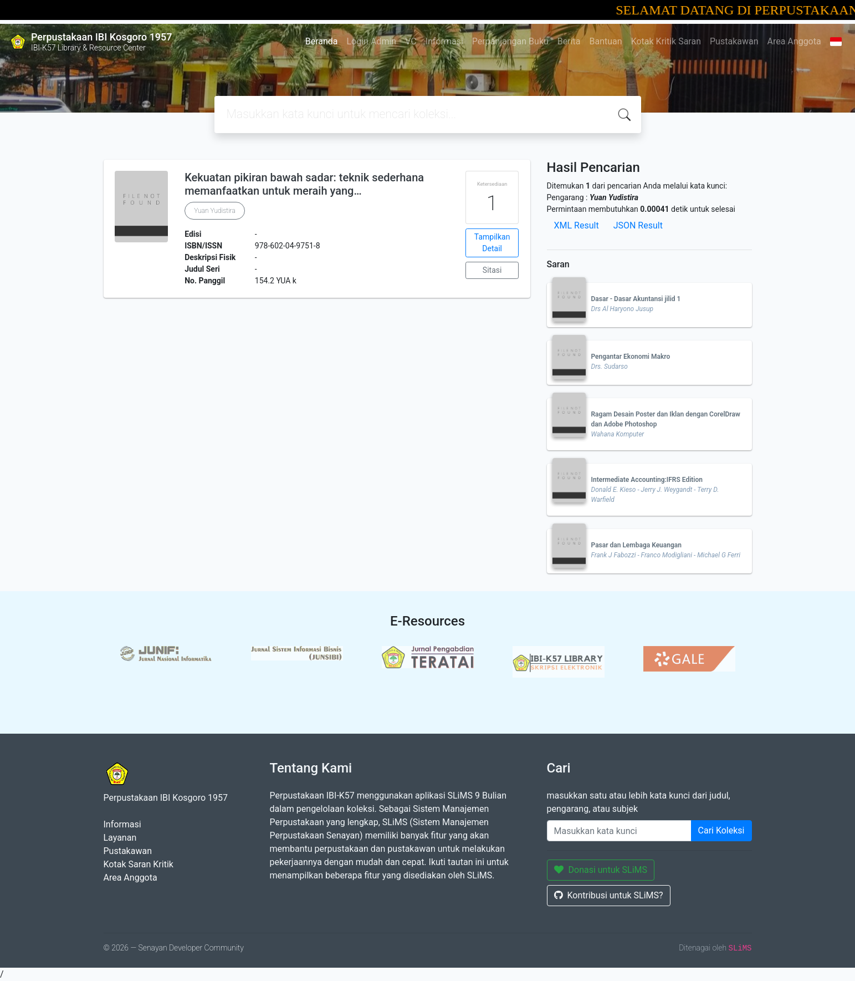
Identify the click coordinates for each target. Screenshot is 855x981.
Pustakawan (734, 41)
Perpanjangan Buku (510, 41)
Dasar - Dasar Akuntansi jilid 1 (636, 299)
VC (411, 41)
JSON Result (638, 225)
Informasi (444, 41)
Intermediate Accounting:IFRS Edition (647, 480)
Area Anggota (794, 41)
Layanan (120, 837)
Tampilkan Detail (492, 242)
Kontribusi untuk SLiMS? (608, 895)
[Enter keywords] (619, 830)
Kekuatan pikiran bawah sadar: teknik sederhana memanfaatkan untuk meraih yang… (304, 184)
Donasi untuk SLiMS (601, 870)
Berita (569, 41)
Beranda (321, 41)
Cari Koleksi (721, 830)
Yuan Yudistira (214, 211)
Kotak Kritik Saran (666, 41)
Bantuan (606, 41)
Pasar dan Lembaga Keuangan (636, 545)
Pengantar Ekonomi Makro (630, 356)
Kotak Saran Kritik (138, 864)
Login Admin (372, 41)
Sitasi (492, 270)
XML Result (576, 225)
